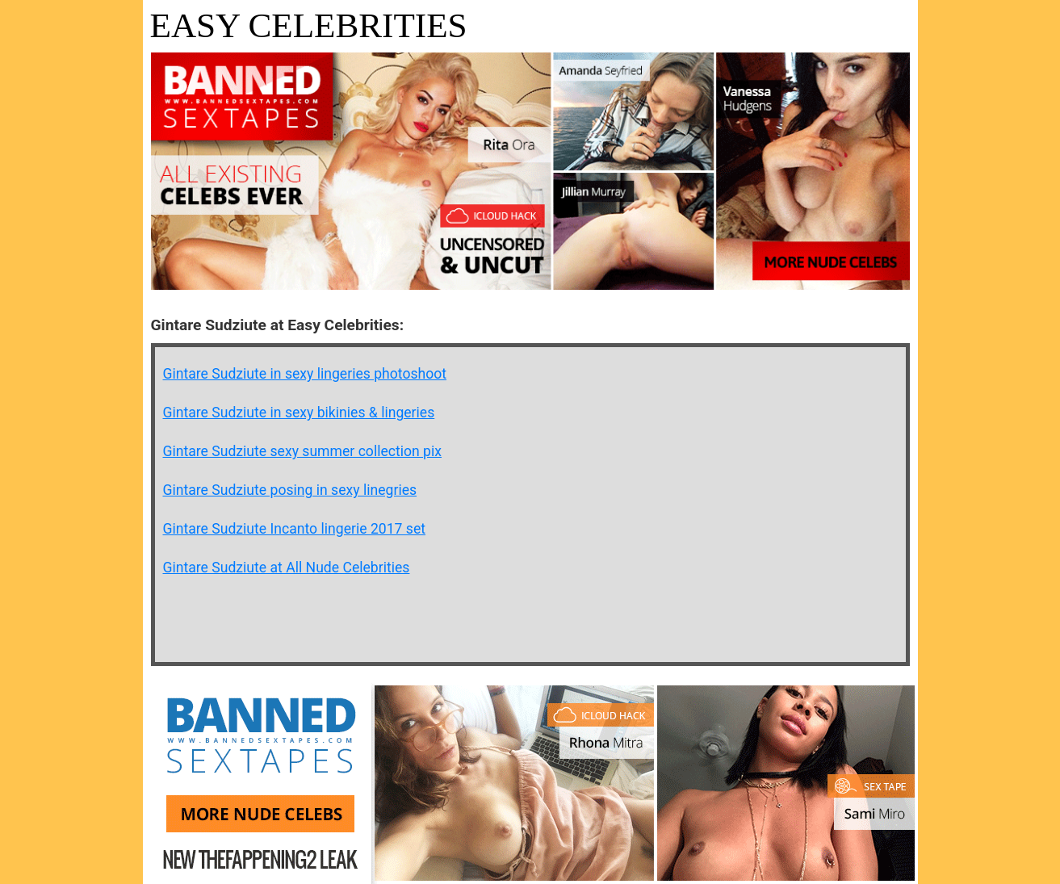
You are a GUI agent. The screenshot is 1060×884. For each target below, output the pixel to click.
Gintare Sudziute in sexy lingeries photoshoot (305, 374)
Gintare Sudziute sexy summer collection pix (302, 451)
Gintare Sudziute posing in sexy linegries (290, 490)
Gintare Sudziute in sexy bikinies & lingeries (299, 412)
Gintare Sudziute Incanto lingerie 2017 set (294, 529)
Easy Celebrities (308, 25)
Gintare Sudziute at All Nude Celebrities (286, 567)
